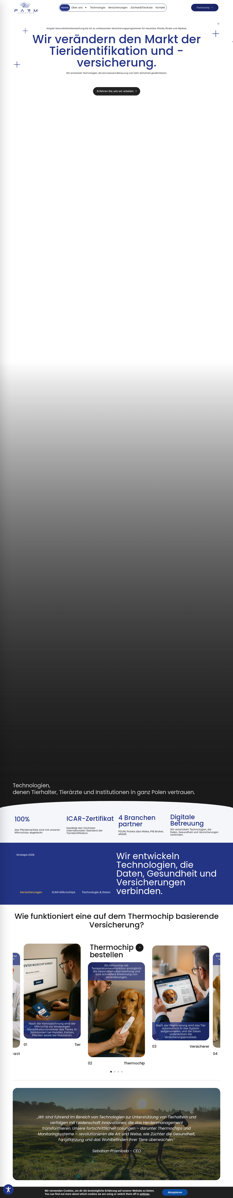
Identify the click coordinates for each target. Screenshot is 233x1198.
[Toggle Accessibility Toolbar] (8, 1189)
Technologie (97, 7)
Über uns (79, 7)
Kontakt (160, 7)
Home (64, 7)
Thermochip (204, 7)
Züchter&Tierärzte (142, 7)
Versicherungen (118, 7)
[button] (111, 1071)
